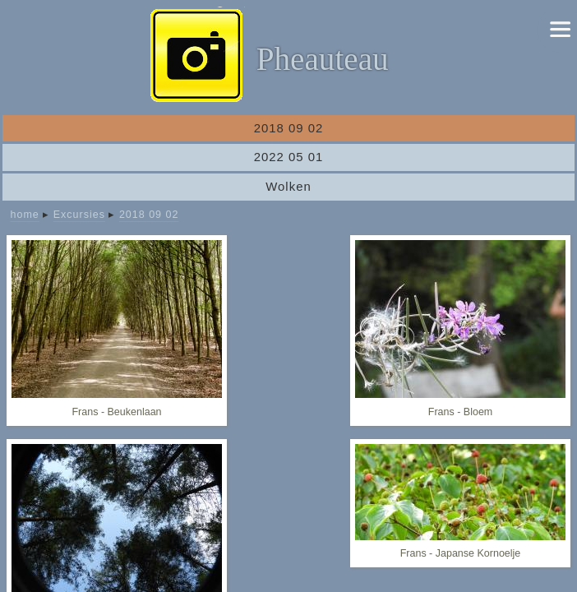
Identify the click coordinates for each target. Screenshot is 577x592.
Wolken (288, 186)
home (25, 214)
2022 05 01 (289, 157)
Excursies (79, 214)
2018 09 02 (289, 128)
